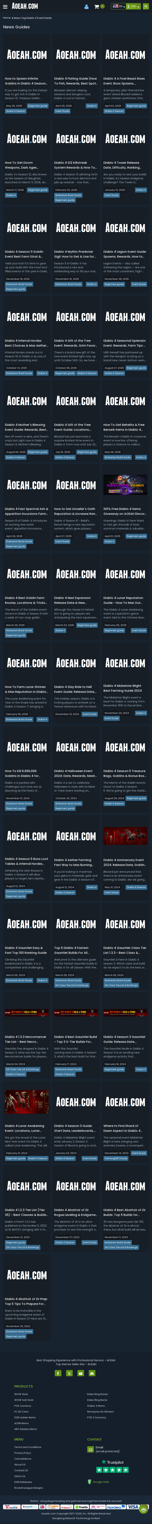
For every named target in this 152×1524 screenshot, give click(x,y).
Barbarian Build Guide (68, 195)
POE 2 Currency (96, 1417)
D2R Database (23, 1482)
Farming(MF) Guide (116, 1158)
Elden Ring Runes (97, 1394)
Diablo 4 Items (96, 1406)
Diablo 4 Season (15, 111)
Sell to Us (19, 1476)
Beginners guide (37, 105)
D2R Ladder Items (25, 1417)
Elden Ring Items (97, 1400)
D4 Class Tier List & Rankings (72, 985)
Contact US (21, 1470)
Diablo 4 (91, 105)
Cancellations (22, 1459)
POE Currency (22, 1406)
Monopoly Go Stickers (100, 1411)
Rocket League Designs (28, 1488)
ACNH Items (21, 1423)
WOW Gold (21, 1394)
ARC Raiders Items (25, 1429)
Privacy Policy (22, 1453)
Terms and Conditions (27, 1447)
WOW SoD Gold (23, 1400)
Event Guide (62, 111)
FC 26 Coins (21, 1411)
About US (19, 1464)
